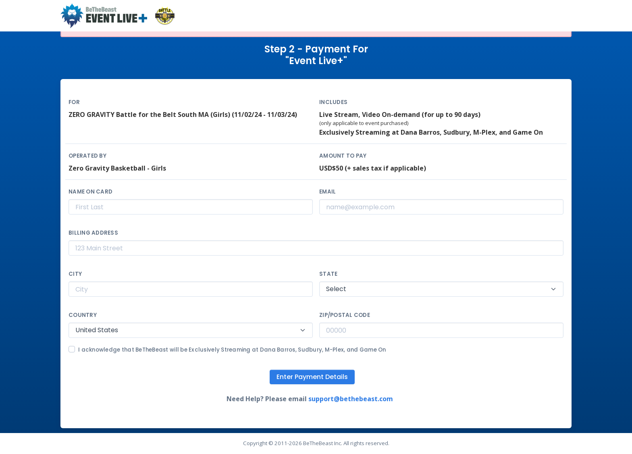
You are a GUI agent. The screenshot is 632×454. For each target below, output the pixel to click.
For (74, 102)
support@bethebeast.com (350, 398)
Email (327, 192)
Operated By (87, 156)
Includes (333, 102)
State (328, 274)
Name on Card (90, 192)
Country (83, 315)
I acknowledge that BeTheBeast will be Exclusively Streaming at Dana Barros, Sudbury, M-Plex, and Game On (232, 350)
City (75, 274)
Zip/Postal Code (344, 315)
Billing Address (93, 233)
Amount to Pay (342, 156)
